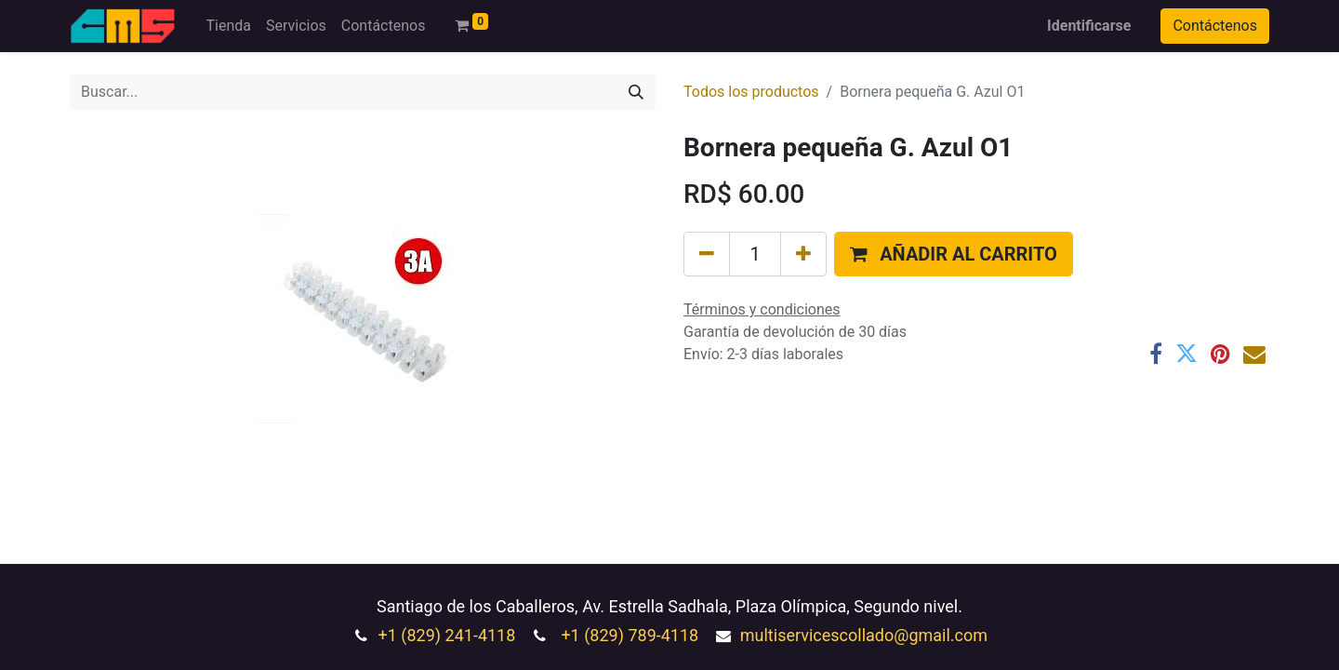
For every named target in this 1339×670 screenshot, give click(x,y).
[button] (953, 254)
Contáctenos (1215, 25)
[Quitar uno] (706, 254)
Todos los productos (751, 91)
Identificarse (1089, 25)
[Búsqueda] (636, 92)
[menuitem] (228, 26)
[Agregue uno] (803, 254)
